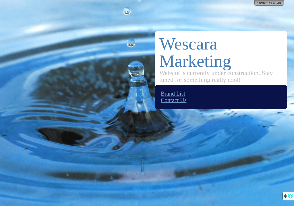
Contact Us (173, 100)
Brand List (173, 93)
